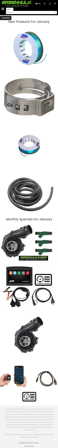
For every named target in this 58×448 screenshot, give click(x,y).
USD (38, 3)
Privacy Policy (29, 446)
